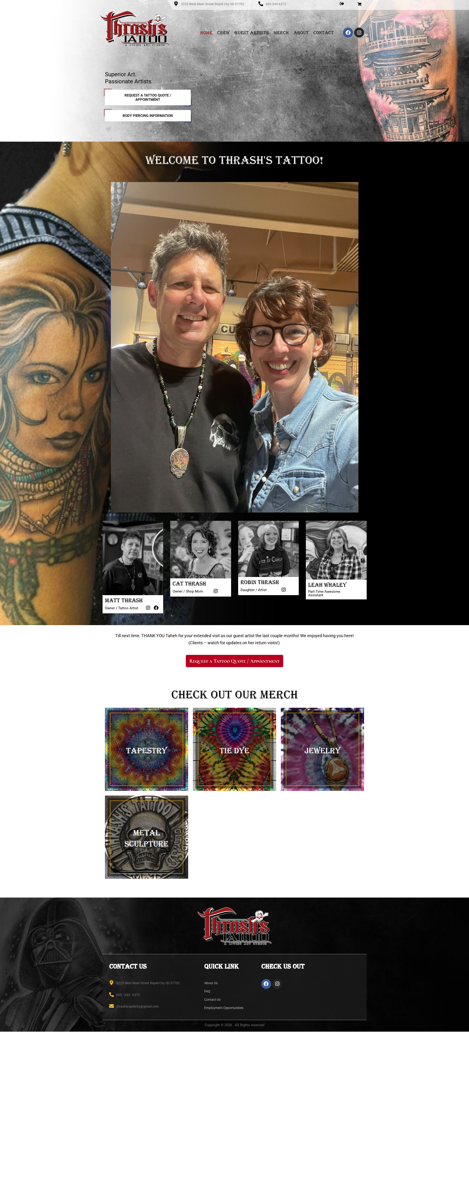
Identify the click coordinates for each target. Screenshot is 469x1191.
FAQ (207, 991)
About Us (211, 983)
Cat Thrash (189, 584)
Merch (281, 32)
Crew (223, 32)
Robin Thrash (260, 582)
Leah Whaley (327, 585)
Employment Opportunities (223, 1008)
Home (206, 32)
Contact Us (212, 999)
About (301, 32)
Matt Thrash (124, 600)
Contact (323, 32)
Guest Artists (251, 32)
